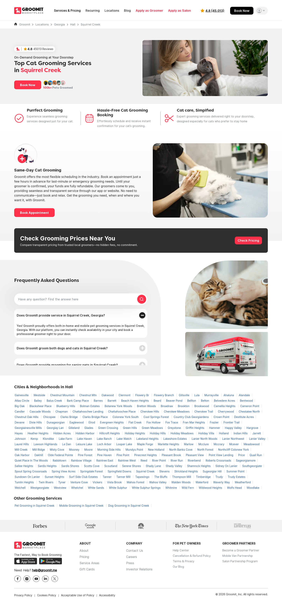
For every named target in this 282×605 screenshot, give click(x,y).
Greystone (175, 427)
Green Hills (130, 427)
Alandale (244, 395)
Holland (224, 433)
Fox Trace (172, 422)
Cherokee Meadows (177, 411)
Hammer (215, 427)
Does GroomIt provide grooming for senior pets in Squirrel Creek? (67, 365)
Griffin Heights (195, 427)
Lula (197, 395)
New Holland (156, 449)
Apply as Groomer (149, 10)
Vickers (98, 482)
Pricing (84, 559)
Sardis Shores (70, 466)
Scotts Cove (92, 466)
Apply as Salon (179, 10)
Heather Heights (38, 433)
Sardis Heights (47, 466)
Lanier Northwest (233, 438)
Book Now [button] (27, 85)
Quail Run (256, 455)
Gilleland (74, 427)
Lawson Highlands (46, 444)
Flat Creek (135, 422)
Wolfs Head (235, 487)
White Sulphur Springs (146, 487)
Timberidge (203, 476)
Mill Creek (21, 449)
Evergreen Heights (112, 422)
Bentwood (246, 400)
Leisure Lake (84, 444)
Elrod (92, 422)
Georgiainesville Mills (29, 427)
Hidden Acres (62, 433)
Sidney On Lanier (227, 466)
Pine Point (123, 455)
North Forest (205, 449)
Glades (89, 427)
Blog (127, 10)
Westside (39, 395)
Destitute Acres (244, 417)
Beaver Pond (174, 400)
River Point (159, 460)
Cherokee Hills (150, 411)
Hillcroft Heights (110, 433)
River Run (177, 460)
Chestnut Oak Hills (27, 417)
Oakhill (39, 455)
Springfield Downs (120, 471)
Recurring (93, 10)
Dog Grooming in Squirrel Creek (128, 505)
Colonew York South (126, 417)
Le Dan (67, 444)
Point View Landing (221, 455)
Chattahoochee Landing (88, 411)
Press (130, 566)
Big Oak (20, 406)
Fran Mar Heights (194, 422)
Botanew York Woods (119, 406)
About (83, 553)
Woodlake (253, 487)
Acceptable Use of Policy (77, 598)
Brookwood (202, 406)
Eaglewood (77, 422)
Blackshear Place (41, 406)
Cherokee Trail (204, 411)
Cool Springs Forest (157, 417)
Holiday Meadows (182, 433)
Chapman (61, 411)
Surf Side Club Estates (84, 476)
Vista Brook (115, 482)
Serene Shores (132, 466)
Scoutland (111, 466)
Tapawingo (142, 476)
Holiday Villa (206, 433)
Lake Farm (66, 438)
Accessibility (107, 598)
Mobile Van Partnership (243, 559)
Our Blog (179, 572)
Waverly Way (222, 482)
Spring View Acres (64, 471)
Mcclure (203, 444)
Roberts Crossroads (219, 460)
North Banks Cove (181, 449)
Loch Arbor (104, 444)
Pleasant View (195, 455)
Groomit (24, 24)
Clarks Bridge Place (96, 417)
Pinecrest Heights (145, 455)
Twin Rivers (46, 482)
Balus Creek (55, 400)
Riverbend (195, 460)
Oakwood (107, 395)
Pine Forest (85, 455)
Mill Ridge (38, 449)
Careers (131, 559)
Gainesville (22, 395)
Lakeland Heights (147, 438)
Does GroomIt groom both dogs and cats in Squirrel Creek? (62, 348)
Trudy (220, 476)
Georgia (59, 24)
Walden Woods (181, 482)
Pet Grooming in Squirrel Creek (35, 505)
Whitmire (171, 487)
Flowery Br (142, 395)
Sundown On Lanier (28, 476)
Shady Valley (174, 466)
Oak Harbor (22, 455)
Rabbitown (60, 460)
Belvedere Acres (225, 400)
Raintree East (105, 460)
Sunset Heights (55, 476)
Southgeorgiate (252, 466)
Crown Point (222, 417)
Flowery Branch (164, 395)
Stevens (164, 471)
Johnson (21, 438)
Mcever (234, 444)
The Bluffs (161, 476)
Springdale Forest (92, 471)
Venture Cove (79, 482)
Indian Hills (241, 433)
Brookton (184, 406)
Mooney (74, 449)
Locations (112, 10)
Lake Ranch (105, 438)
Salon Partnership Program (245, 566)
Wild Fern (188, 487)
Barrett (112, 400)
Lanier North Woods (205, 438)
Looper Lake (124, 444)
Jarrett (256, 433)
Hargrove (252, 427)
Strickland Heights (187, 471)
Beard (158, 400)
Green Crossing (108, 427)
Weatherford (243, 482)
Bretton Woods (147, 406)
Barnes (98, 400)
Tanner (107, 476)
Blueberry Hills (66, 406)
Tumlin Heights (25, 482)
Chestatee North (249, 411)
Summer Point (235, 471)
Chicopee (49, 417)
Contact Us (134, 553)
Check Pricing (248, 240)
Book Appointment (34, 213)
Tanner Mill (123, 476)
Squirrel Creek (90, 24)
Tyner (62, 482)
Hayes (19, 433)
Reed (144, 460)
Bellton (192, 400)
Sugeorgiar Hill (212, 471)
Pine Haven (105, 455)
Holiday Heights (135, 433)
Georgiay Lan (55, 427)
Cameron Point (249, 406)
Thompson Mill (182, 476)
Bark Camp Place (78, 400)
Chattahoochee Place (122, 411)
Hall (72, 24)
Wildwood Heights (211, 487)
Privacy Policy (23, 598)
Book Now (241, 11)
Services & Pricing (67, 10)
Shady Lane (154, 466)
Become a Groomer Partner (246, 553)
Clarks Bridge (69, 417)
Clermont (125, 395)
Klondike (49, 438)
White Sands (96, 487)
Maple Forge (145, 444)
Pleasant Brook (172, 455)
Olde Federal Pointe (61, 455)
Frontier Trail (232, 422)
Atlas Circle (22, 400)
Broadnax (167, 406)
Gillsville (184, 395)
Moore (88, 449)
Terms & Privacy (184, 566)
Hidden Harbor (85, 433)
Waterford (202, 482)
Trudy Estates (236, 476)
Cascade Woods (40, 411)
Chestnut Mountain (62, 395)
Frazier (214, 422)
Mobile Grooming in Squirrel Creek (81, 505)
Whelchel (77, 487)
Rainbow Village (81, 460)
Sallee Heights (24, 466)
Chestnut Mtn (88, 395)
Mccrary (219, 444)
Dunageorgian (56, 422)
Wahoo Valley (158, 482)
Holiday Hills (158, 433)
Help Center (181, 553)
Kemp (35, 438)
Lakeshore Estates (175, 438)
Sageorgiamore (246, 460)
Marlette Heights (169, 444)
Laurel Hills (22, 444)
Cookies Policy (46, 598)
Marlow (189, 444)
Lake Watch (124, 438)
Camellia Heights (225, 406)
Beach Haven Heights (135, 400)
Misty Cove (57, 449)
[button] (261, 11)
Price (242, 455)
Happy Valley (233, 427)
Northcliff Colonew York (233, 449)
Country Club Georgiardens (192, 417)
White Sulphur (118, 487)
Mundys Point (135, 449)
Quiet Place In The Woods (32, 460)
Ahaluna (229, 395)
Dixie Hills (36, 422)
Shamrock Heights (199, 466)
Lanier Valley (257, 438)
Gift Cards (87, 572)
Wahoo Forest (136, 482)
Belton (205, 400)
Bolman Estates (90, 406)
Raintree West (127, 460)
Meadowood (251, 444)
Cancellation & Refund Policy (194, 559)
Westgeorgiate (40, 487)
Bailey (38, 400)
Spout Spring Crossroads (31, 471)
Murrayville (211, 395)
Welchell (20, 487)
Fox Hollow (153, 422)
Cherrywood (226, 411)
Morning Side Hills (109, 449)
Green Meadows (153, 427)
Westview (60, 487)
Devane (20, 422)
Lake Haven (85, 438)
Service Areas (89, 566)
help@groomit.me (44, 573)
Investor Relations (139, 572)
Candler (20, 411)
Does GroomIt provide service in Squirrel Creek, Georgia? (61, 315)
